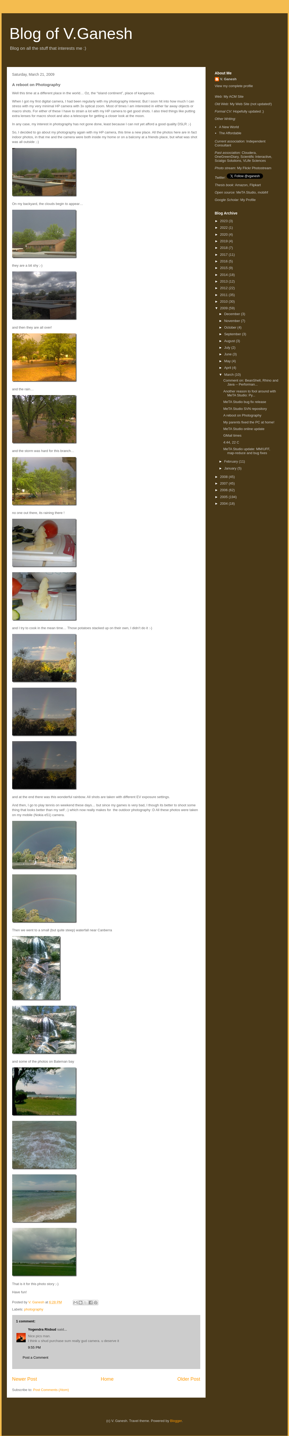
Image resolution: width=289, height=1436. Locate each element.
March (229, 375)
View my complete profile (234, 86)
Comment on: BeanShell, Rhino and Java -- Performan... (250, 382)
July (227, 348)
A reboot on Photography (242, 415)
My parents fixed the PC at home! (248, 422)
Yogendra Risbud (42, 1329)
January (230, 468)
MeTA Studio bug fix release (244, 402)
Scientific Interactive (256, 157)
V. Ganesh (228, 79)
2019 (224, 241)
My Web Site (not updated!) (251, 104)
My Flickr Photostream (254, 168)
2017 (224, 255)
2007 (224, 483)
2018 (224, 248)
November (232, 321)
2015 (224, 268)
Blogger (176, 1421)
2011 (224, 295)
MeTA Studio (246, 192)
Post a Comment (35, 1357)
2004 (224, 503)
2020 (224, 234)
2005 (224, 497)
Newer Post (24, 1379)
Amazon (241, 185)
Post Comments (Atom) (51, 1390)
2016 (224, 261)
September (233, 334)
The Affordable (230, 133)
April (228, 368)
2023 (224, 221)
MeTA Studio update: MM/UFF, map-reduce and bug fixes (246, 451)
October (230, 327)
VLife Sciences (254, 161)
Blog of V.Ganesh (71, 33)
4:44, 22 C (231, 442)
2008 (224, 477)
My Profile (248, 200)
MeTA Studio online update (243, 429)
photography (33, 1309)
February (231, 461)
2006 (224, 490)
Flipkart (255, 185)
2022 (224, 228)
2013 (224, 281)
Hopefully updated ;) (248, 111)
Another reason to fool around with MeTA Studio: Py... (249, 393)
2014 (224, 275)
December (232, 314)
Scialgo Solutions (228, 161)
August (230, 341)
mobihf (263, 192)
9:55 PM (34, 1347)
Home (107, 1379)
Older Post (188, 1379)
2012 (224, 288)
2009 (224, 308)
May (228, 361)
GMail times (232, 435)
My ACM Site (233, 97)
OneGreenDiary (227, 157)
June (228, 354)
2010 (224, 301)
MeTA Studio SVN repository (245, 409)
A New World (229, 127)
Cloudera (249, 153)
